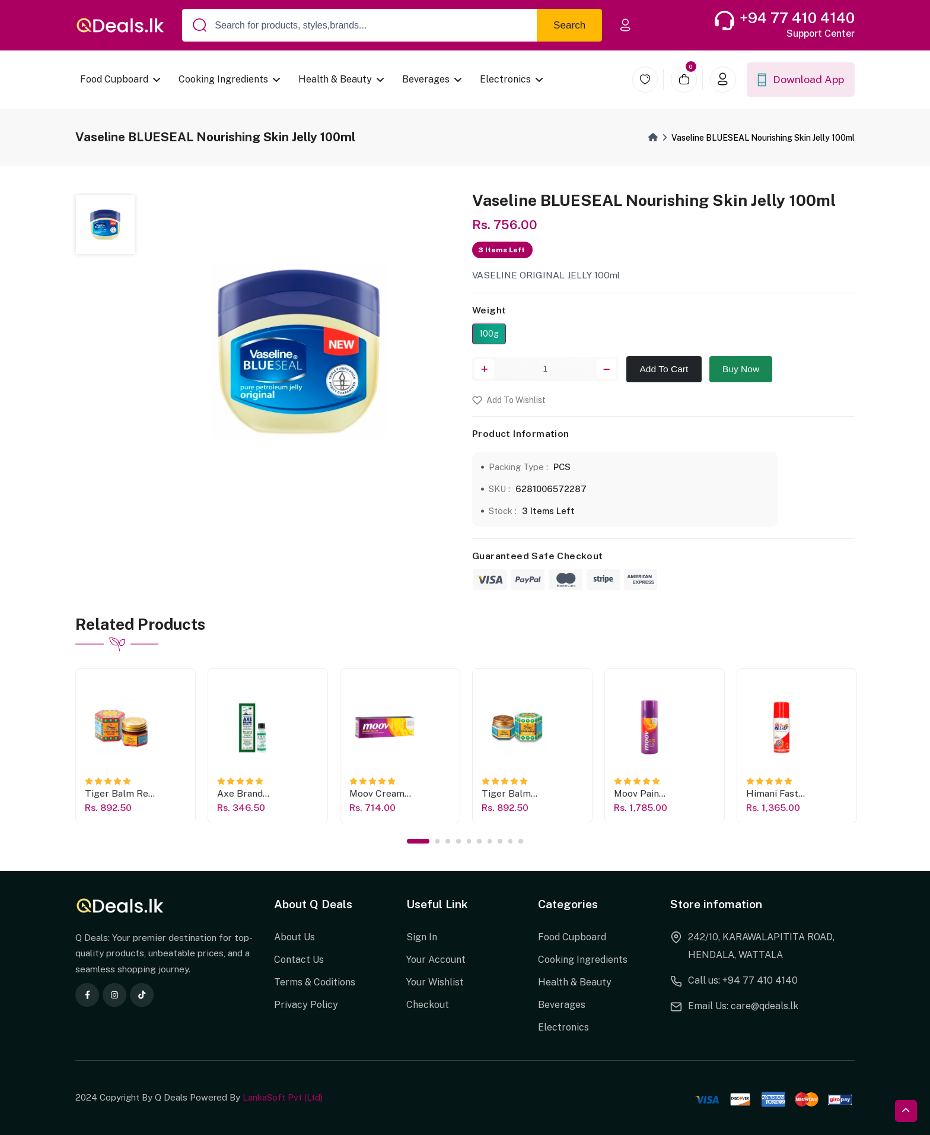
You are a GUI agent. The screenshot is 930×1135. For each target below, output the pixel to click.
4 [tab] (458, 841)
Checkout (427, 1004)
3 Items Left (548, 511)
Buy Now (740, 369)
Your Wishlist (435, 982)
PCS (562, 467)
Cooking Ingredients (224, 79)
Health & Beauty (335, 79)
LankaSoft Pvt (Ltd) (283, 1097)
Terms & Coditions (314, 982)
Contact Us (299, 959)
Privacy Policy (306, 1004)
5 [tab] (469, 841)
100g (489, 333)
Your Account (436, 959)
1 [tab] (418, 841)
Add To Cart (664, 369)
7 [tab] (490, 841)
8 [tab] (500, 841)
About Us (294, 937)
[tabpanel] (135, 745)
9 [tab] (510, 841)
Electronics (505, 79)
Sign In (421, 937)
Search (569, 25)
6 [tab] (479, 841)
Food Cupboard (114, 79)
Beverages (426, 79)
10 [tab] (520, 841)
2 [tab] (437, 841)
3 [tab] (447, 841)
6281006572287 (551, 489)
